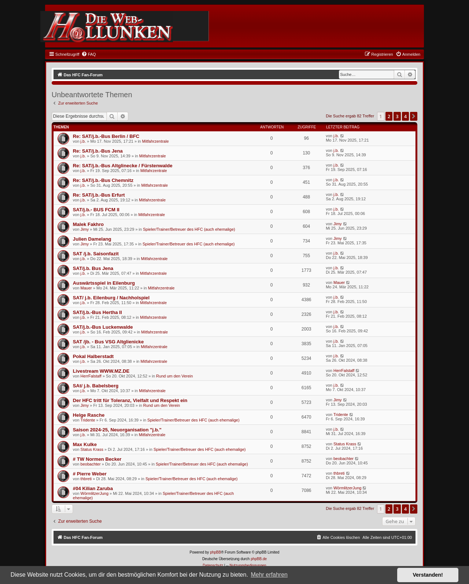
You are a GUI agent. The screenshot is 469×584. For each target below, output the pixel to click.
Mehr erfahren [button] (269, 575)
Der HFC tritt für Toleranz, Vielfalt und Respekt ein (130, 400)
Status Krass (92, 449)
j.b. (83, 141)
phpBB (215, 552)
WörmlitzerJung (94, 493)
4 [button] (405, 116)
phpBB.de (259, 559)
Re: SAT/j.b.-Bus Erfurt (99, 195)
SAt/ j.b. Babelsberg (96, 385)
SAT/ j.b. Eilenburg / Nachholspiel (111, 297)
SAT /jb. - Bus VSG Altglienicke (108, 341)
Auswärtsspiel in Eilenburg (104, 283)
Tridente (88, 420)
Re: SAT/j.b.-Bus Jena (98, 151)
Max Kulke (85, 444)
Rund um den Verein (174, 376)
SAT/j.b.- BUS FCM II (96, 209)
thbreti (86, 479)
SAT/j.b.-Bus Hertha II (97, 312)
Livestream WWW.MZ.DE (101, 371)
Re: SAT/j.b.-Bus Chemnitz (103, 180)
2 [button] (389, 116)
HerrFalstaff (91, 376)
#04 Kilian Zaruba (93, 488)
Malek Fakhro (88, 224)
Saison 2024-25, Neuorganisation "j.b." (117, 429)
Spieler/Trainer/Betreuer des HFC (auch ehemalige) (189, 229)
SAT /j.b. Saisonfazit (96, 253)
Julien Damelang (92, 239)
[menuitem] (88, 54)
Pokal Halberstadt (93, 356)
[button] (413, 116)
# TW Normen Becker (97, 459)
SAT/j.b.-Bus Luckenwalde (103, 327)
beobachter (91, 464)
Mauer (86, 288)
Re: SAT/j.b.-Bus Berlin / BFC (106, 136)
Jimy (85, 229)
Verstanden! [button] (428, 575)
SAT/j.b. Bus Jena (93, 268)
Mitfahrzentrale (155, 141)
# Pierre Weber (90, 474)
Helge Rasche (89, 415)
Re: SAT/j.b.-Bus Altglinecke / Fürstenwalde (123, 165)
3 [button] (397, 116)
